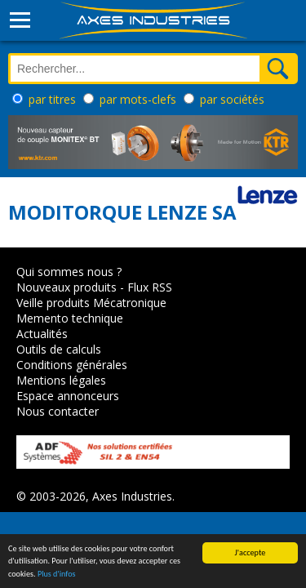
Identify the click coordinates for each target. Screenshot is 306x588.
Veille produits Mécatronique (91, 302)
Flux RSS (149, 287)
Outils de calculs (58, 349)
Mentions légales (61, 380)
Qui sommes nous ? (69, 271)
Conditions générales (71, 364)
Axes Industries (132, 496)
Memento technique (69, 318)
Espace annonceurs (67, 395)
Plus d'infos (57, 576)
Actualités (42, 333)
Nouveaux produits (66, 287)
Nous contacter (57, 411)
